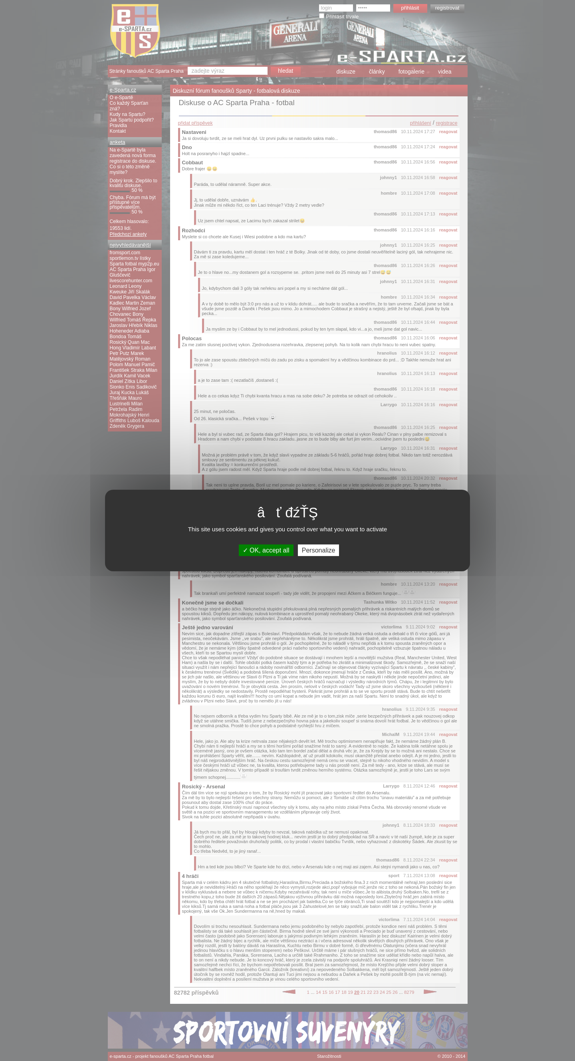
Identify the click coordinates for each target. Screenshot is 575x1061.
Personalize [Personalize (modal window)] (318, 550)
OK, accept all (266, 550)
